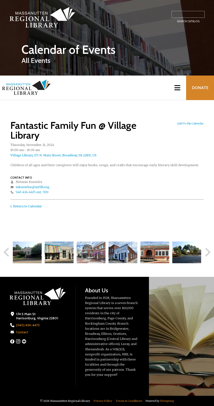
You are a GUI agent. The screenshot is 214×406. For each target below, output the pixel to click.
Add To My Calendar (190, 123)
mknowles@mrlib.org (32, 187)
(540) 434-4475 (28, 325)
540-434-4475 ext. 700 (32, 192)
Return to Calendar (27, 206)
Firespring (167, 401)
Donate (200, 87)
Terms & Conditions (129, 401)
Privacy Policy (103, 401)
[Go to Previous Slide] (6, 252)
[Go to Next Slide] (207, 252)
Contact (22, 332)
